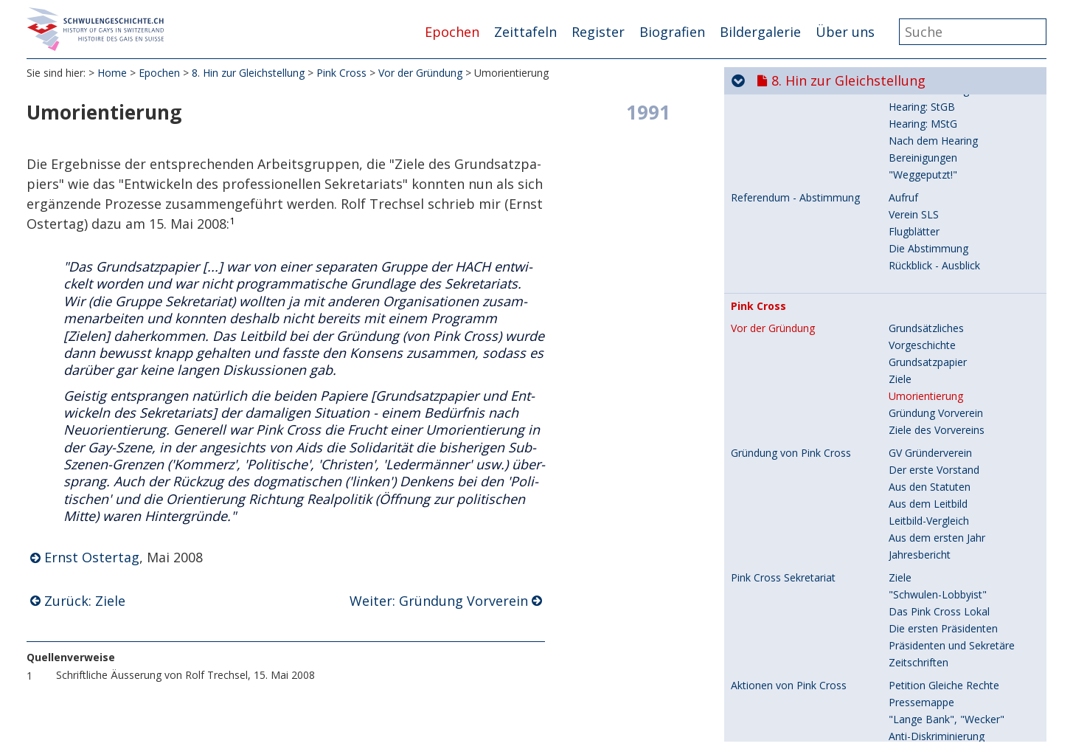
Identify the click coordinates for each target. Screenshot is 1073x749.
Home (112, 73)
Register (598, 32)
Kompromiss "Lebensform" (954, 534)
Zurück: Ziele (84, 601)
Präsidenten (917, 704)
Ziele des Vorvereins (937, 160)
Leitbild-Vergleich (929, 251)
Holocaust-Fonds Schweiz (950, 568)
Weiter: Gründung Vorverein (439, 601)
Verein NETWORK (776, 632)
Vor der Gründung (420, 73)
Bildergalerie (760, 32)
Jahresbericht (920, 284)
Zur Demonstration (935, 517)
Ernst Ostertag (91, 558)
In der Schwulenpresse (942, 738)
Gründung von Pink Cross (791, 183)
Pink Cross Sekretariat (783, 308)
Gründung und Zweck (781, 654)
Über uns (845, 32)
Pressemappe (921, 432)
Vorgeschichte (922, 653)
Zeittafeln (525, 32)
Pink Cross (341, 73)
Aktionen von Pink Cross (789, 415)
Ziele (900, 109)
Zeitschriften (918, 392)
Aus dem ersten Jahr (937, 267)
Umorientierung (926, 126)
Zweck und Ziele (927, 591)
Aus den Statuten (929, 217)
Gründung (912, 670)
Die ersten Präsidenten (943, 358)
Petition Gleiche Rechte (944, 415)
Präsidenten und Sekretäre (952, 375)
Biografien (672, 32)
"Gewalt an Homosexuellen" (956, 500)
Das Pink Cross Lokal (939, 341)
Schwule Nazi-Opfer (936, 551)
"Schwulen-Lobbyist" (938, 324)
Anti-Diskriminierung (937, 466)
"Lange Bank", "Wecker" (946, 449)
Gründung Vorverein (936, 143)
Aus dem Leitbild (928, 234)
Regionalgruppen (929, 721)
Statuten (909, 687)
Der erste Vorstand (934, 200)
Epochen (452, 32)
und (939, 483)
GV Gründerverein (930, 183)
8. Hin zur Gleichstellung (248, 73)
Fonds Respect (766, 591)
